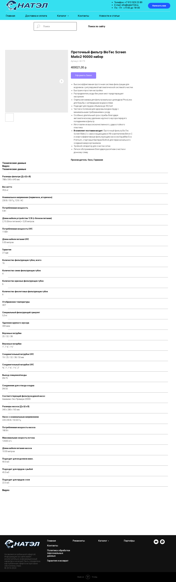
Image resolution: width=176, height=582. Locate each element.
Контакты (83, 15)
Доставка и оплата (36, 15)
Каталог (62, 15)
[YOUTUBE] (156, 543)
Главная (10, 15)
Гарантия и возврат (57, 560)
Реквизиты (79, 540)
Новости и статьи (109, 15)
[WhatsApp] (162, 543)
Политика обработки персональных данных (58, 553)
